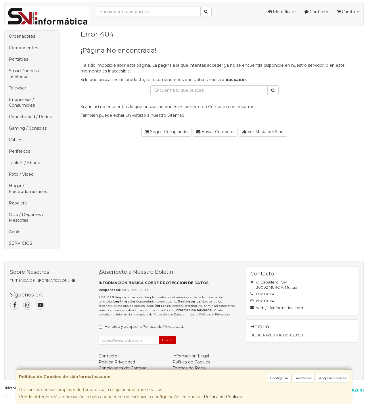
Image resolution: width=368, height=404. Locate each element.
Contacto (316, 11)
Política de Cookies (223, 396)
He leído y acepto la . (144, 326)
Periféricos (19, 151)
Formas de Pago (189, 368)
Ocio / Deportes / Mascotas (26, 217)
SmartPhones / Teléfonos (24, 73)
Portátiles (18, 59)
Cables (15, 139)
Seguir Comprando (166, 131)
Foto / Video (21, 174)
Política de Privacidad (214, 314)
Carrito (348, 11)
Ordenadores (22, 36)
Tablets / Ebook (24, 162)
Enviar (167, 340)
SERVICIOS (20, 243)
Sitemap (175, 115)
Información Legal (190, 356)
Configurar (279, 378)
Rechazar (304, 378)
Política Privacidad (117, 362)
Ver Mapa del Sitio (262, 131)
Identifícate (282, 11)
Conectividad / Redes (30, 116)
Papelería (18, 203)
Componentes (23, 47)
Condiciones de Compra (122, 368)
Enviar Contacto (215, 131)
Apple (14, 231)
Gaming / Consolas (28, 128)
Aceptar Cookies (332, 378)
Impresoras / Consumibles (22, 102)
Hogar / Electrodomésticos (28, 188)
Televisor (17, 88)
